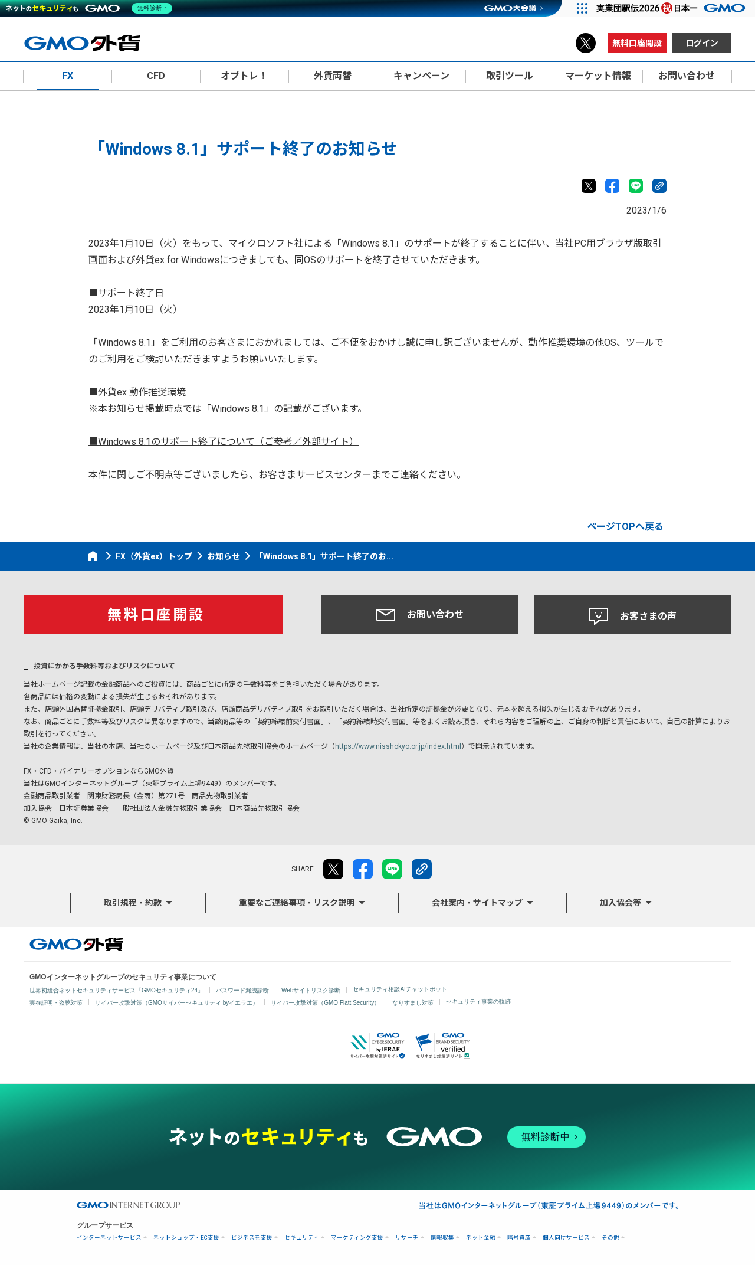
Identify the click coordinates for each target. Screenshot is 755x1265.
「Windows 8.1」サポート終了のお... (324, 556)
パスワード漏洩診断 (242, 990)
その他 (610, 1237)
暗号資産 (519, 1237)
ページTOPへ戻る (625, 526)
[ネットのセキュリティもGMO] (90, 8)
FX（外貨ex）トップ (154, 556)
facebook (612, 186)
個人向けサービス (566, 1237)
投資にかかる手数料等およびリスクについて (104, 666)
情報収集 (442, 1237)
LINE (636, 186)
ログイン (701, 43)
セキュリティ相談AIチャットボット (400, 989)
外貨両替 (333, 75)
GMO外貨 (76, 944)
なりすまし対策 (413, 1002)
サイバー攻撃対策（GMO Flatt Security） (325, 1002)
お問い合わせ (420, 615)
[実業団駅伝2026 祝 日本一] (672, 8)
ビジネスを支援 (252, 1237)
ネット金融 (480, 1237)
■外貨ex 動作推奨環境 (137, 392)
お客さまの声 (633, 616)
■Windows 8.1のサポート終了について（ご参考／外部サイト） (223, 441)
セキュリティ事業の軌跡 (478, 1001)
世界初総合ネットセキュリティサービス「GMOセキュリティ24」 (116, 990)
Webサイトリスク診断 (310, 990)
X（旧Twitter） (586, 43)
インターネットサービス (109, 1237)
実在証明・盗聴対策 (56, 1002)
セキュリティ (301, 1237)
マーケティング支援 (357, 1237)
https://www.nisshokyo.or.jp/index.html (398, 746)
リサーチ (407, 1237)
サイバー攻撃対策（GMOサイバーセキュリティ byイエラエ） (176, 1002)
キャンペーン (421, 75)
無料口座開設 (637, 43)
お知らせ (223, 556)
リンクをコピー (659, 186)
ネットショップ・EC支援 (186, 1237)
